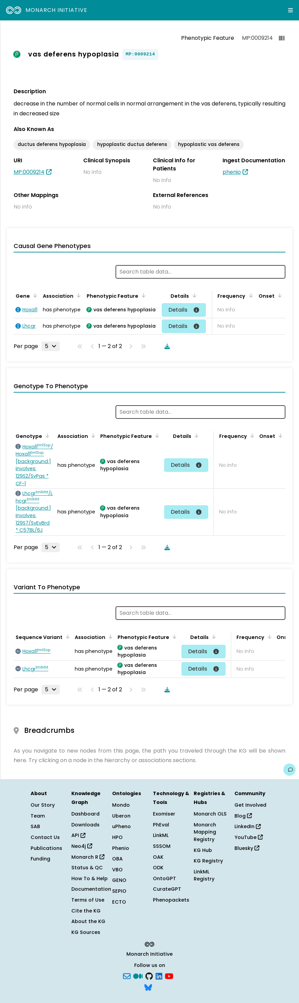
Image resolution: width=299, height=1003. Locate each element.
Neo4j (81, 846)
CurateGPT (167, 889)
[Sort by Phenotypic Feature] (142, 295)
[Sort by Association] (77, 295)
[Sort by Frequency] (249, 295)
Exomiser (164, 813)
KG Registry (208, 860)
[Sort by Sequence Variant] (67, 636)
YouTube (248, 837)
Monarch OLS (210, 813)
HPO (117, 837)
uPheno (121, 826)
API (78, 835)
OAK (158, 857)
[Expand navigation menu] (290, 10)
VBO (117, 869)
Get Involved (250, 805)
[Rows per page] (50, 346)
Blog (243, 815)
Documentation (91, 889)
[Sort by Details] (193, 295)
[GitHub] (149, 975)
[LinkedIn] (159, 975)
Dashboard (85, 813)
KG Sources (85, 932)
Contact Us (45, 837)
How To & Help (89, 878)
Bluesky (246, 848)
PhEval (161, 824)
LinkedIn (247, 826)
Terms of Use (87, 900)
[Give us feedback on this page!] (289, 769)
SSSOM (162, 846)
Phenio (120, 848)
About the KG (88, 921)
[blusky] (148, 987)
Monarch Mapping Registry (205, 832)
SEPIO (119, 891)
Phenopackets (171, 900)
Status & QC (87, 867)
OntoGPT (164, 878)
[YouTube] (169, 975)
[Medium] (138, 975)
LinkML (161, 835)
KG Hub (203, 850)
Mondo (121, 805)
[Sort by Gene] (34, 295)
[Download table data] (166, 346)
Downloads (85, 824)
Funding (40, 858)
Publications (46, 848)
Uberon (121, 815)
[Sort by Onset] (279, 295)
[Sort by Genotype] (46, 435)
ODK (158, 867)
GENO (119, 880)
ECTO (119, 902)
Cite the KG (86, 910)
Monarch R (87, 857)
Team (38, 815)
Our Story (43, 805)
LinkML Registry (204, 875)
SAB (35, 826)
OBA (117, 858)
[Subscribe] (126, 975)
